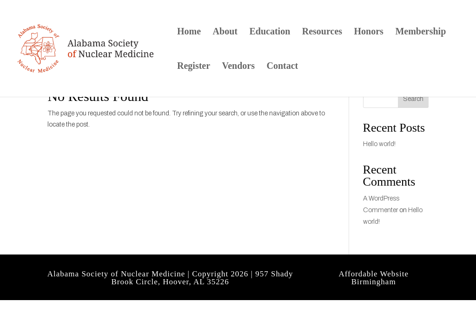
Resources (322, 32)
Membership (420, 32)
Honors (368, 32)
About (225, 32)
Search (413, 98)
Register (193, 66)
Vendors (238, 66)
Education (269, 32)
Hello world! (379, 144)
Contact (282, 66)
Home (189, 32)
